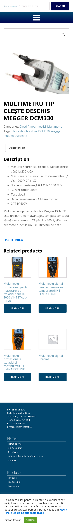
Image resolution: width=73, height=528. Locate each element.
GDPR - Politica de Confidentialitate (26, 456)
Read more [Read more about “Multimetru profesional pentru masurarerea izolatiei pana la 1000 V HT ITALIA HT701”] (17, 308)
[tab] (17, 148)
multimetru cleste (15, 136)
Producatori (14, 486)
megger (56, 131)
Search (60, 6)
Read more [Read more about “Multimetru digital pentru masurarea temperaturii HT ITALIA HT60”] (52, 308)
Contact (12, 460)
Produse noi (14, 481)
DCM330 (44, 131)
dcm (34, 131)
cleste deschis (21, 131)
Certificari (13, 452)
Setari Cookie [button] (13, 520)
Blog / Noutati (15, 447)
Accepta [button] (30, 519)
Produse (12, 477)
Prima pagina (15, 443)
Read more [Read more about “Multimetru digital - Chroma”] (52, 376)
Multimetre (54, 126)
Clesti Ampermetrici (33, 126)
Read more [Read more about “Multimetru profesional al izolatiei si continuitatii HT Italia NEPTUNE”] (17, 376)
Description (17, 148)
